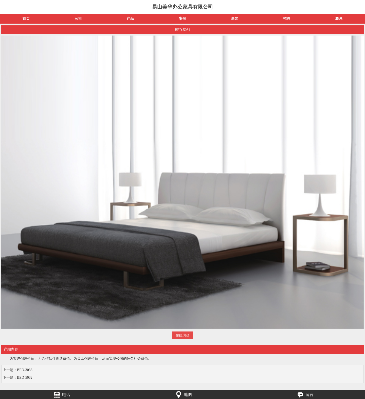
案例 (182, 19)
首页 (26, 19)
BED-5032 (24, 377)
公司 (78, 19)
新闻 (234, 19)
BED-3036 (24, 370)
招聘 (286, 19)
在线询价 (182, 335)
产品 (130, 19)
